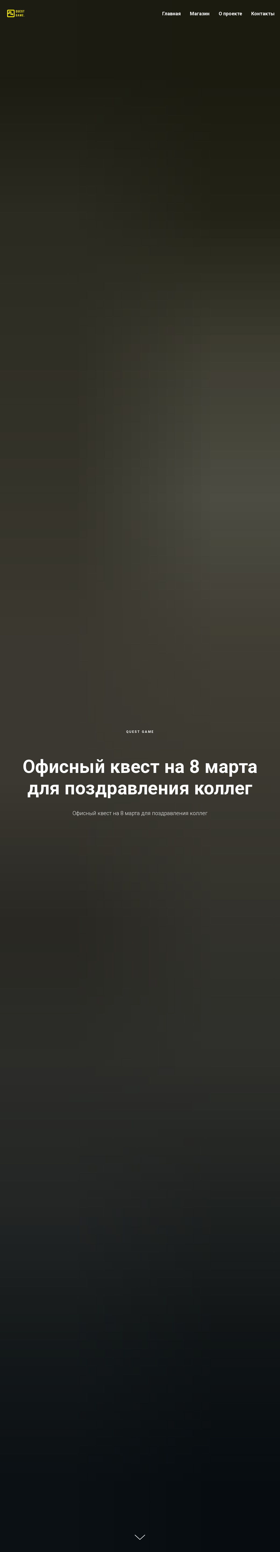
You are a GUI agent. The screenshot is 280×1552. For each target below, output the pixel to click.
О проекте (230, 13)
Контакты (263, 13)
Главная (171, 13)
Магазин (200, 13)
